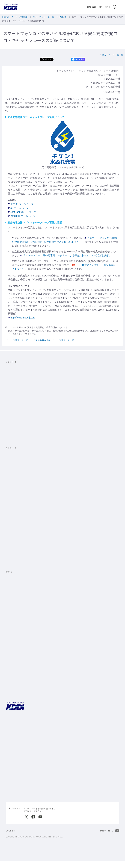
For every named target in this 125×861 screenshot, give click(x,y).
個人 (101, 7)
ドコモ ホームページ (20, 204)
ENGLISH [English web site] (10, 830)
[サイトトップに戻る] (10, 7)
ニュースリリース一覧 (43, 17)
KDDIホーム (8, 17)
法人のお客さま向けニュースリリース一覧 (54, 340)
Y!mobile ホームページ (21, 215)
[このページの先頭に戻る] (109, 830)
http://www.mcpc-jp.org (21, 317)
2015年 (62, 17)
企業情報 (23, 17)
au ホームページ (18, 208)
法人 (107, 7)
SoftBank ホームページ (22, 212)
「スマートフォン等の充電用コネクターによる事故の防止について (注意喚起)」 (66, 255)
